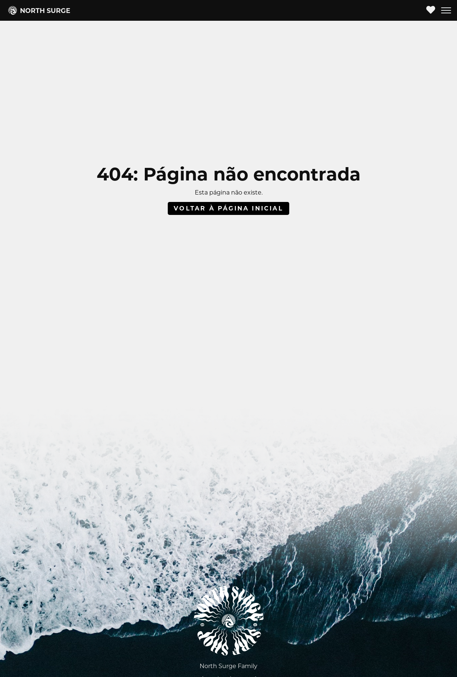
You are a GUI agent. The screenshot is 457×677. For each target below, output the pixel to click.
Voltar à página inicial (228, 208)
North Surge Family (228, 666)
